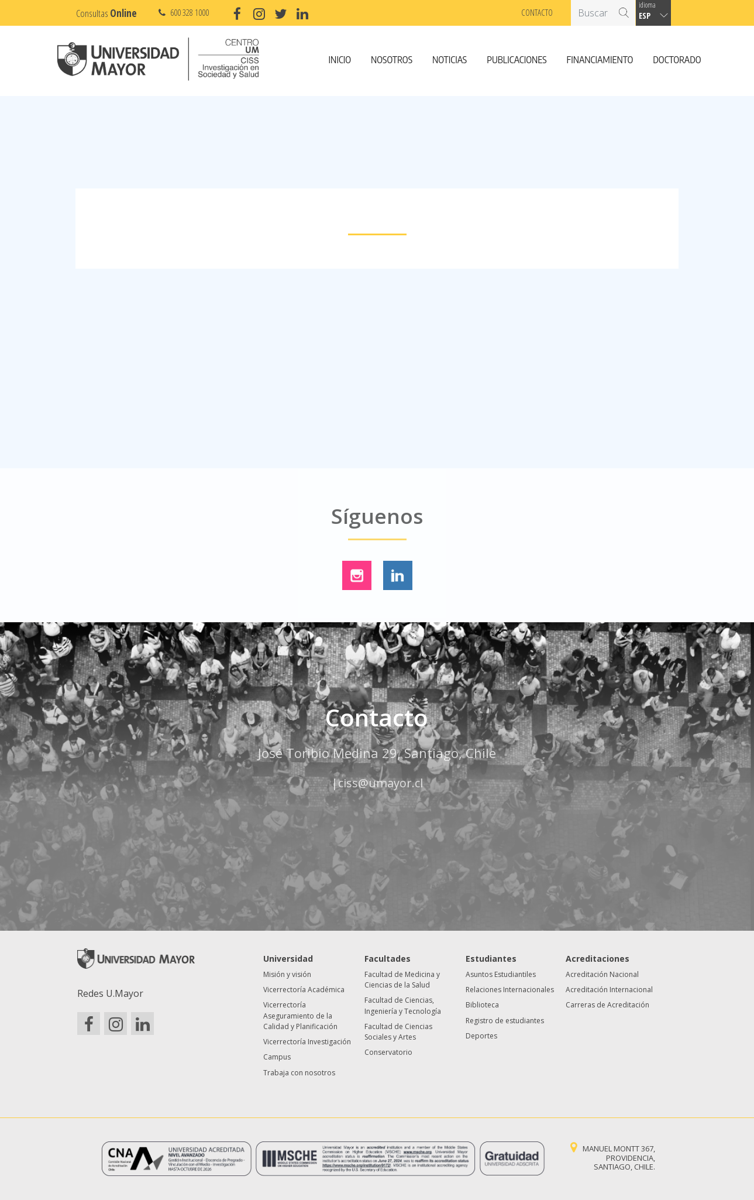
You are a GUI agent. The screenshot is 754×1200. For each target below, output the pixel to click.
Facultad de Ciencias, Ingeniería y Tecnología (402, 1005)
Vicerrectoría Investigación (307, 1042)
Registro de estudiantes (505, 1021)
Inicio (340, 60)
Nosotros (391, 60)
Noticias (449, 60)
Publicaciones (516, 60)
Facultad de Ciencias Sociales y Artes (398, 1031)
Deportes (481, 1036)
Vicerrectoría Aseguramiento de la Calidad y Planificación (300, 1015)
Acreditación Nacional (602, 974)
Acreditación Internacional (609, 990)
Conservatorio (388, 1052)
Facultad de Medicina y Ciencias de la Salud (402, 979)
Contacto (537, 12)
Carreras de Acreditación (607, 1005)
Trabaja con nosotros (299, 1073)
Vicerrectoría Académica (304, 990)
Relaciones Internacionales (510, 990)
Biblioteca (482, 1005)
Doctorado (677, 60)
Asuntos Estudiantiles (501, 974)
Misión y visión (287, 974)
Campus (277, 1057)
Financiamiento (600, 60)
